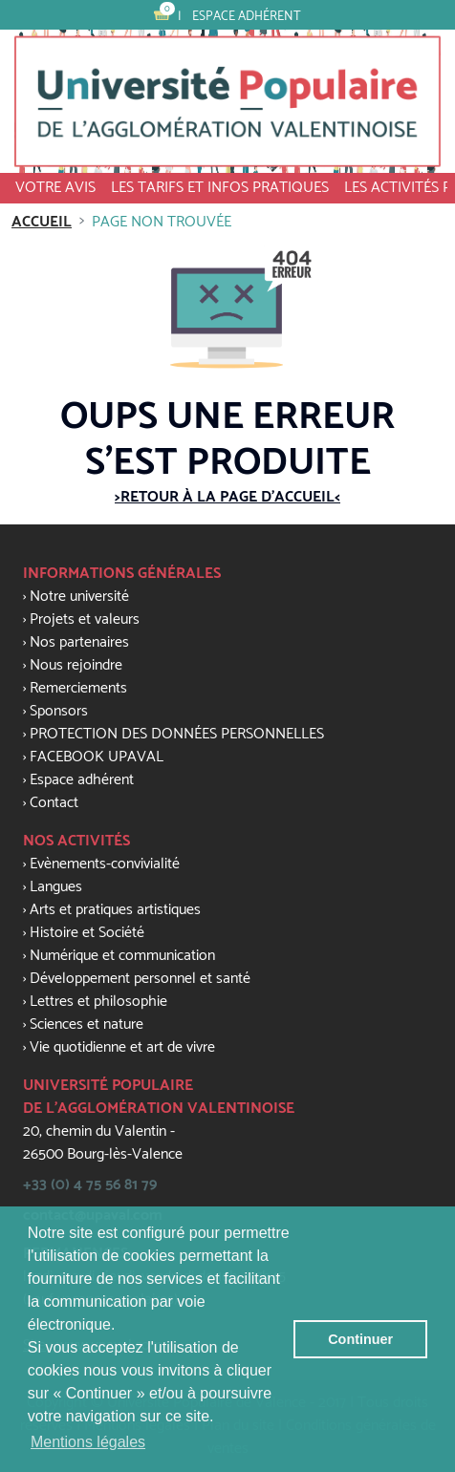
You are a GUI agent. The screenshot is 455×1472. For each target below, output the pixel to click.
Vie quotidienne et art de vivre (122, 1047)
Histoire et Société (87, 933)
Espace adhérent (246, 16)
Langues (56, 887)
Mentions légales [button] (88, 1442)
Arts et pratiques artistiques (115, 910)
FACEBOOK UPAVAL (96, 757)
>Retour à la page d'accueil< (227, 497)
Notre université (79, 596)
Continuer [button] (360, 1339)
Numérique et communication (122, 956)
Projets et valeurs (85, 619)
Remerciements (78, 688)
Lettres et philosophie (98, 1001)
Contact (54, 803)
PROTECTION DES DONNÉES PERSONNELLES (177, 734)
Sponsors (59, 711)
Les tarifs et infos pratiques (220, 188)
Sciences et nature (86, 1024)
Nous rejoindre (76, 665)
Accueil (41, 222)
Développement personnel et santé (140, 979)
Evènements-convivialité (105, 864)
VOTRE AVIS (55, 188)
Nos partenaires (79, 642)
